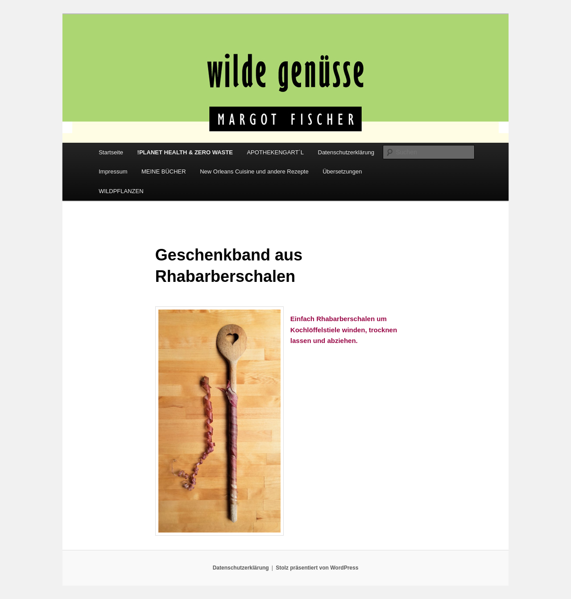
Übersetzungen (342, 171)
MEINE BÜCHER (163, 171)
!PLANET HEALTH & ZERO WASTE (185, 152)
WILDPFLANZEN (121, 191)
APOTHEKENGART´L (275, 152)
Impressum (113, 171)
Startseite (111, 152)
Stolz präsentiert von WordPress (317, 568)
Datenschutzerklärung (346, 152)
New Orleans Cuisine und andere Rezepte (254, 171)
